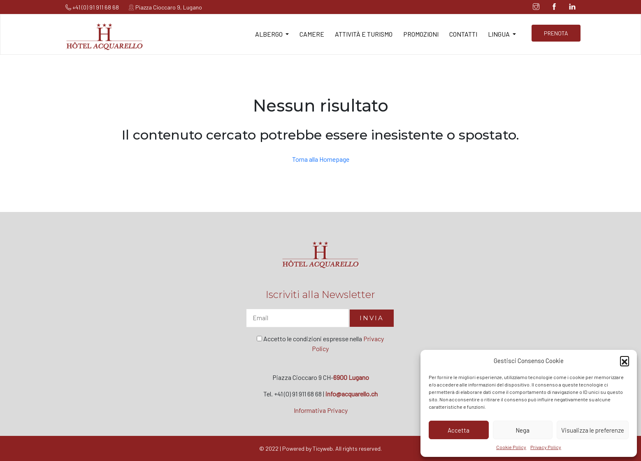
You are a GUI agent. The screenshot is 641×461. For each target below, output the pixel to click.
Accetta (458, 430)
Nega (523, 430)
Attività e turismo (363, 34)
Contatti (463, 34)
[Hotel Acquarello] (104, 36)
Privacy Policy (545, 447)
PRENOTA (556, 33)
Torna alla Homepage (320, 159)
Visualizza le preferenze (592, 430)
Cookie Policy (511, 447)
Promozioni (421, 34)
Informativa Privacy (321, 410)
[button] (624, 360)
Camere (312, 34)
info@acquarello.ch (351, 394)
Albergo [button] (269, 34)
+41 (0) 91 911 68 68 (92, 7)
